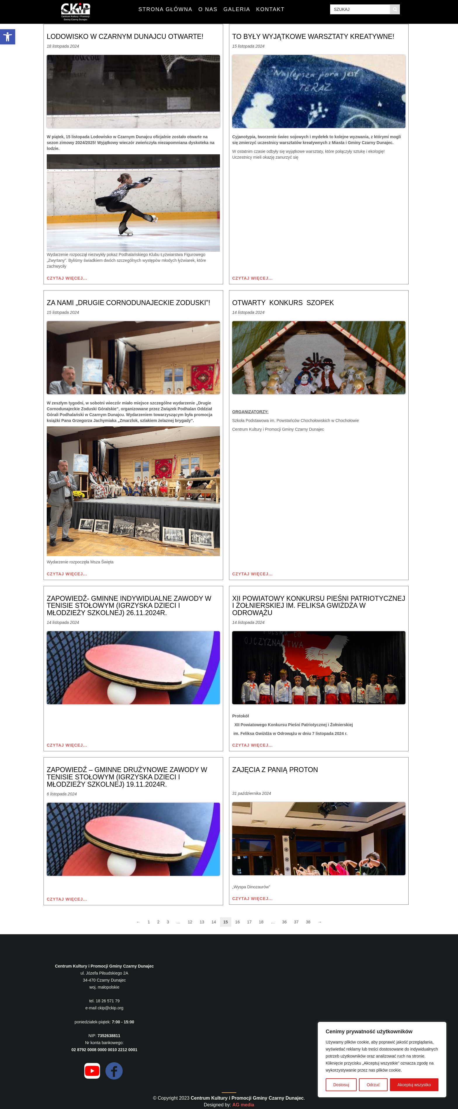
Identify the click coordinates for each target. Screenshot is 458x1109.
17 (249, 920)
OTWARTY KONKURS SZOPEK (285, 302)
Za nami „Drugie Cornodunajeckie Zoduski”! (131, 302)
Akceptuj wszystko (414, 1084)
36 (284, 920)
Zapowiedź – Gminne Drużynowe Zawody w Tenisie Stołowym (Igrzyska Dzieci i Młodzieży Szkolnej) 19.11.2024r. (130, 775)
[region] (382, 1059)
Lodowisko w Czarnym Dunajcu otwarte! (128, 36)
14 (213, 920)
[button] (7, 36)
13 (201, 920)
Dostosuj (341, 1084)
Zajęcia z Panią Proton (276, 768)
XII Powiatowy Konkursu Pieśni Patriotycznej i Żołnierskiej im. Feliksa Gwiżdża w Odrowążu (309, 605)
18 (261, 920)
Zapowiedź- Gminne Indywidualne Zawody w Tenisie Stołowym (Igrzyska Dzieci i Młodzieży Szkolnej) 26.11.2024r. (132, 605)
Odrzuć (373, 1084)
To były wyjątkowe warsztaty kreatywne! (316, 36)
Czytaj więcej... (67, 278)
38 (308, 920)
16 (237, 920)
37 (296, 920)
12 (190, 920)
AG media (243, 1102)
